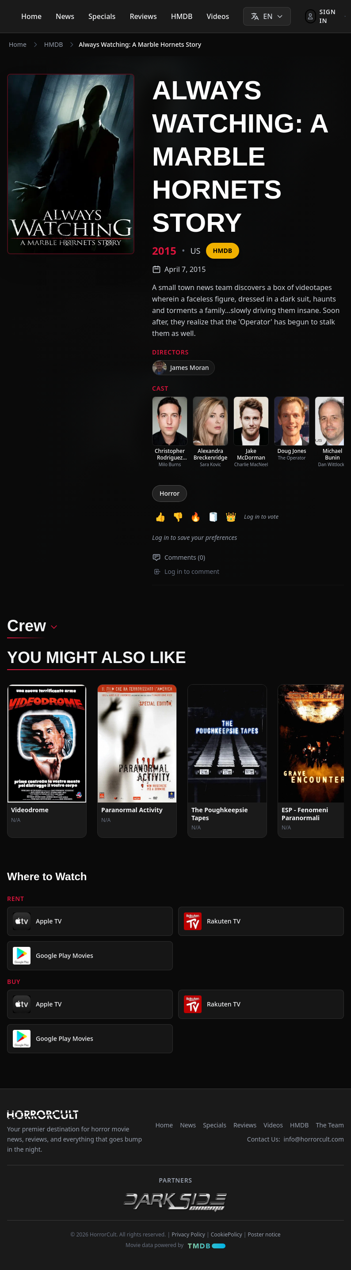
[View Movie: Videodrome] (47, 761)
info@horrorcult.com (313, 1139)
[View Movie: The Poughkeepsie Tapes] (227, 761)
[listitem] (169, 431)
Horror (169, 493)
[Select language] (266, 16)
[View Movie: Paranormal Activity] (137, 761)
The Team (330, 1125)
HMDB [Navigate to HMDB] (53, 44)
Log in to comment (186, 571)
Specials (101, 16)
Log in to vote (261, 516)
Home (31, 16)
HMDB (182, 16)
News (65, 16)
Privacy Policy (188, 1234)
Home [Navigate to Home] (18, 44)
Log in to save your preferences (194, 537)
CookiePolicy (226, 1234)
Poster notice (264, 1234)
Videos (218, 16)
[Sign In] (322, 16)
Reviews (143, 16)
